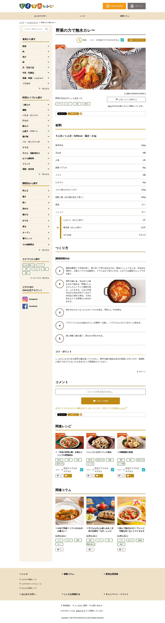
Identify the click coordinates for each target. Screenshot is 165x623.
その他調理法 (28, 244)
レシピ (82, 16)
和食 (78, 460)
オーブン (26, 232)
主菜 (68, 460)
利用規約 (66, 605)
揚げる (25, 214)
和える (25, 190)
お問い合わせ (96, 605)
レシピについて (32, 22)
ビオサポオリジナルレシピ (32, 584)
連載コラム (124, 16)
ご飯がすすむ (60, 464)
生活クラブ (82, 611)
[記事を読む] (60, 536)
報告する (142, 372)
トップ (21, 22)
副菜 (110, 460)
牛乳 (26, 269)
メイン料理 (121, 464)
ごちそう (35, 269)
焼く (24, 202)
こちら (123, 408)
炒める (25, 208)
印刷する (73, 114)
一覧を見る (45, 89)
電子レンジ (27, 238)
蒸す (24, 197)
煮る (24, 226)
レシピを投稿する (72, 594)
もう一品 (90, 464)
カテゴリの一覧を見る (40, 278)
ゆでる (25, 220)
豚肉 (45, 269)
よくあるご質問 (81, 605)
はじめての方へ (40, 16)
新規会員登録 (112, 574)
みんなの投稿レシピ (29, 265)
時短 (26, 273)
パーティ (40, 265)
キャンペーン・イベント (117, 594)
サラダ (25, 147)
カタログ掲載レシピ (29, 579)
